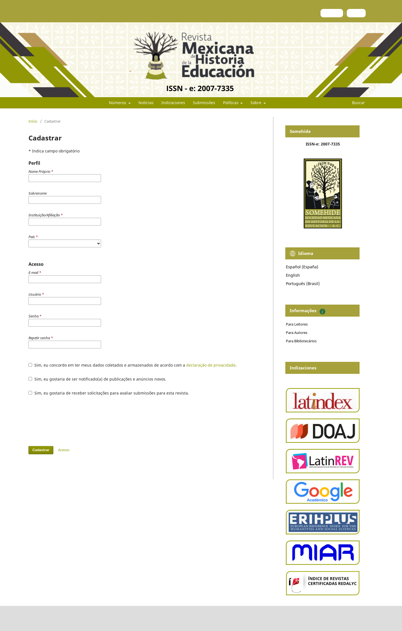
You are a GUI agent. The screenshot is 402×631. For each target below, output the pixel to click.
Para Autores (296, 332)
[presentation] (70, 421)
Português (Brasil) (303, 283)
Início (32, 121)
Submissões (204, 102)
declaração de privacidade (211, 365)
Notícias (146, 102)
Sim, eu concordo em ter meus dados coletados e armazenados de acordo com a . (132, 365)
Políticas (231, 102)
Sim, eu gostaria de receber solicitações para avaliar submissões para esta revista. (108, 393)
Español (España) (302, 266)
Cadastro (331, 13)
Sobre (256, 102)
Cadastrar (40, 450)
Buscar (355, 102)
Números (118, 102)
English (293, 275)
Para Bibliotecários (301, 340)
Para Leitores (297, 324)
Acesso (356, 13)
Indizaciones (173, 102)
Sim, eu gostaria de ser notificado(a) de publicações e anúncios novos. (97, 379)
